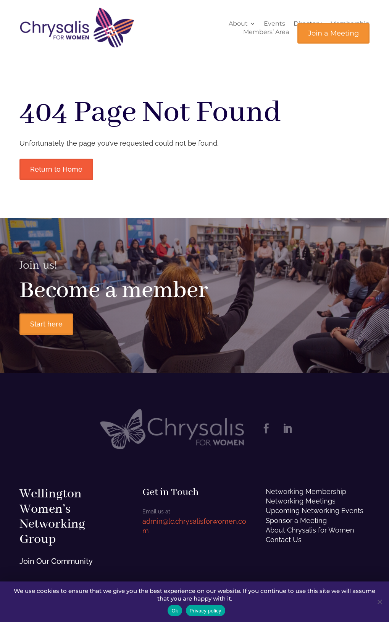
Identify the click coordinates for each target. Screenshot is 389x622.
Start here (46, 324)
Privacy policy (205, 611)
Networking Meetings (301, 501)
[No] (379, 602)
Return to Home (56, 169)
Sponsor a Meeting (296, 520)
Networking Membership (306, 491)
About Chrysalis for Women (310, 530)
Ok (174, 611)
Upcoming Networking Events (314, 511)
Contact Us (284, 540)
